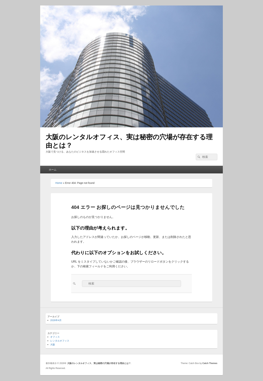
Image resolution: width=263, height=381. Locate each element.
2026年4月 (56, 320)
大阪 (52, 344)
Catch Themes (209, 363)
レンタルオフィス (59, 340)
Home (58, 182)
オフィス (55, 336)
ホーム (52, 169)
